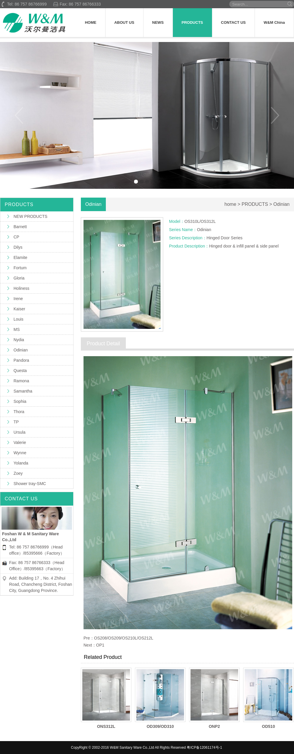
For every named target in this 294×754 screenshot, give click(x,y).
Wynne (20, 452)
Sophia (20, 401)
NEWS (158, 22)
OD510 (268, 726)
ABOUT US (124, 22)
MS (17, 329)
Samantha (23, 391)
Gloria (19, 278)
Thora (19, 411)
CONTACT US (233, 22)
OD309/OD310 (160, 726)
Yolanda (21, 463)
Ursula (19, 432)
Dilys (18, 247)
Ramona (21, 380)
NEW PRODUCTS (30, 216)
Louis (18, 319)
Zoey (18, 473)
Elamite (20, 257)
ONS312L (106, 726)
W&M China (274, 22)
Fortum (20, 267)
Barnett (20, 226)
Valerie (20, 442)
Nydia (19, 339)
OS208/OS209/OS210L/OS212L (123, 638)
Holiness (21, 288)
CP (16, 237)
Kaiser (19, 309)
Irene (18, 298)
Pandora (21, 360)
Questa (20, 370)
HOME (90, 22)
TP (16, 422)
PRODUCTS (192, 22)
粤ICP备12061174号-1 (204, 747)
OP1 (100, 645)
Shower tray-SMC (30, 483)
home (230, 204)
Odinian (21, 350)
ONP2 (214, 726)
